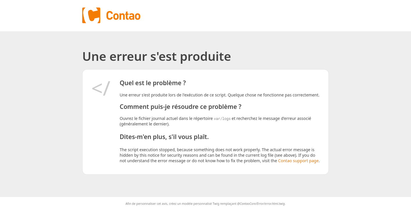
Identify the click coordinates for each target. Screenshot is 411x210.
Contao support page (298, 160)
